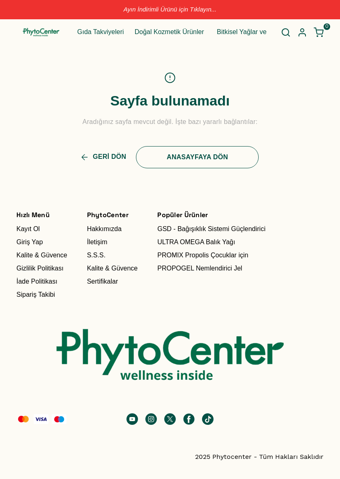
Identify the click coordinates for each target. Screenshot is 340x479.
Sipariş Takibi (35, 294)
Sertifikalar (102, 281)
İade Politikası (36, 281)
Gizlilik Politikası (40, 268)
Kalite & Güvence (41, 255)
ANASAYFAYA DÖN (197, 157)
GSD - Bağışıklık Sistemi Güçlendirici (211, 228)
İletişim (97, 241)
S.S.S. (96, 255)
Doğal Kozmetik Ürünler (169, 31)
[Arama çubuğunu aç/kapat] (286, 32)
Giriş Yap (29, 241)
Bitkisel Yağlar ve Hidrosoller (258, 31)
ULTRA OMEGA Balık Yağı (196, 241)
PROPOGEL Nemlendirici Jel (199, 268)
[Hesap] (302, 32)
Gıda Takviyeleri (100, 31)
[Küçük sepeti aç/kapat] (318, 32)
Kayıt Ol (28, 228)
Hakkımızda (104, 228)
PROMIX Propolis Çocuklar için (202, 255)
